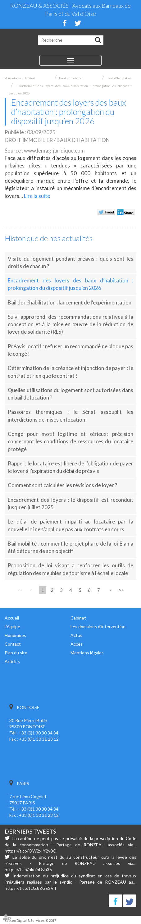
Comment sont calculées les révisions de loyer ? (62, 485)
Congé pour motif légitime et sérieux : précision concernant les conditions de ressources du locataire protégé (70, 441)
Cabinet (78, 617)
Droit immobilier (71, 78)
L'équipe (12, 626)
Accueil (30, 78)
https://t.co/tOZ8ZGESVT (31, 888)
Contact (13, 644)
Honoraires (15, 635)
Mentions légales (87, 652)
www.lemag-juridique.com (54, 150)
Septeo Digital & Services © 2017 (30, 920)
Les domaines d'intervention (97, 626)
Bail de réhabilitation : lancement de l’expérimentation (69, 302)
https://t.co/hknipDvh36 (28, 869)
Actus (76, 635)
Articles (12, 661)
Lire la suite (37, 196)
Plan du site (16, 652)
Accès (76, 644)
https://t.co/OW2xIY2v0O (31, 850)
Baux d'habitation (119, 78)
